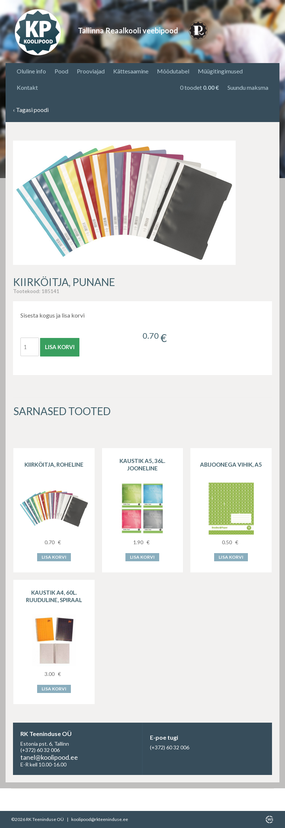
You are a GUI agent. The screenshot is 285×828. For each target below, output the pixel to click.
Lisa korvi (60, 347)
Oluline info (31, 71)
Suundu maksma (247, 87)
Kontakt (27, 87)
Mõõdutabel (173, 71)
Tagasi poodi (31, 110)
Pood (61, 71)
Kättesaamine (130, 71)
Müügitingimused (220, 71)
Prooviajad (91, 71)
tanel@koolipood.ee (49, 757)
